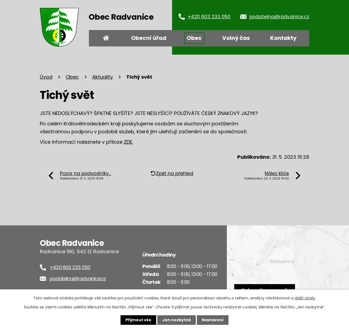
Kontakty (283, 38)
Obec (194, 38)
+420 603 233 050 (209, 16)
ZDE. (128, 142)
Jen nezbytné (176, 320)
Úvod (106, 38)
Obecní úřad (148, 38)
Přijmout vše (138, 320)
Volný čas (236, 38)
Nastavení (213, 320)
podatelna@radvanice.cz (279, 16)
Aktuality (102, 76)
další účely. (305, 298)
